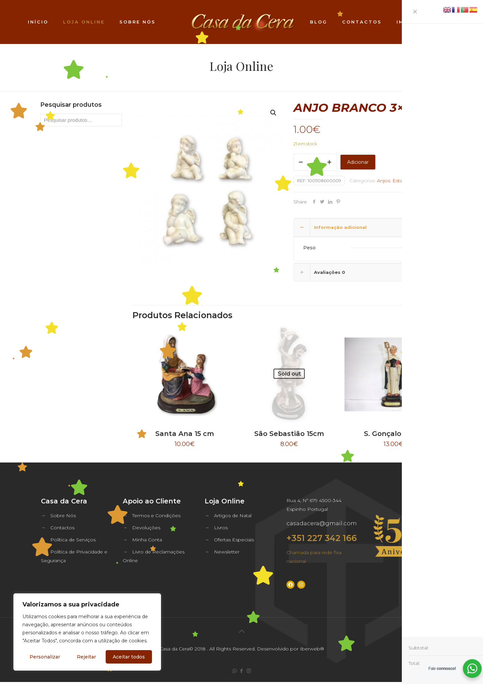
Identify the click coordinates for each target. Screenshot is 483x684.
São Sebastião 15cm (289, 434)
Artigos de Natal (233, 515)
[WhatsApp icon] (234, 671)
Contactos (62, 528)
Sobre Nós (63, 515)
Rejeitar (86, 657)
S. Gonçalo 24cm (393, 434)
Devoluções (146, 528)
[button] (273, 112)
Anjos (383, 181)
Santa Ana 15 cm (184, 434)
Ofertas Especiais (234, 540)
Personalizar (45, 657)
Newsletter (226, 552)
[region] (87, 632)
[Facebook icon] (241, 671)
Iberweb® (312, 649)
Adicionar (358, 162)
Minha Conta (147, 540)
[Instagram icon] (248, 671)
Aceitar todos (129, 657)
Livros (221, 528)
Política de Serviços (73, 540)
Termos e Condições (156, 515)
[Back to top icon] (241, 631)
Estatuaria (403, 181)
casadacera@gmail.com (321, 523)
